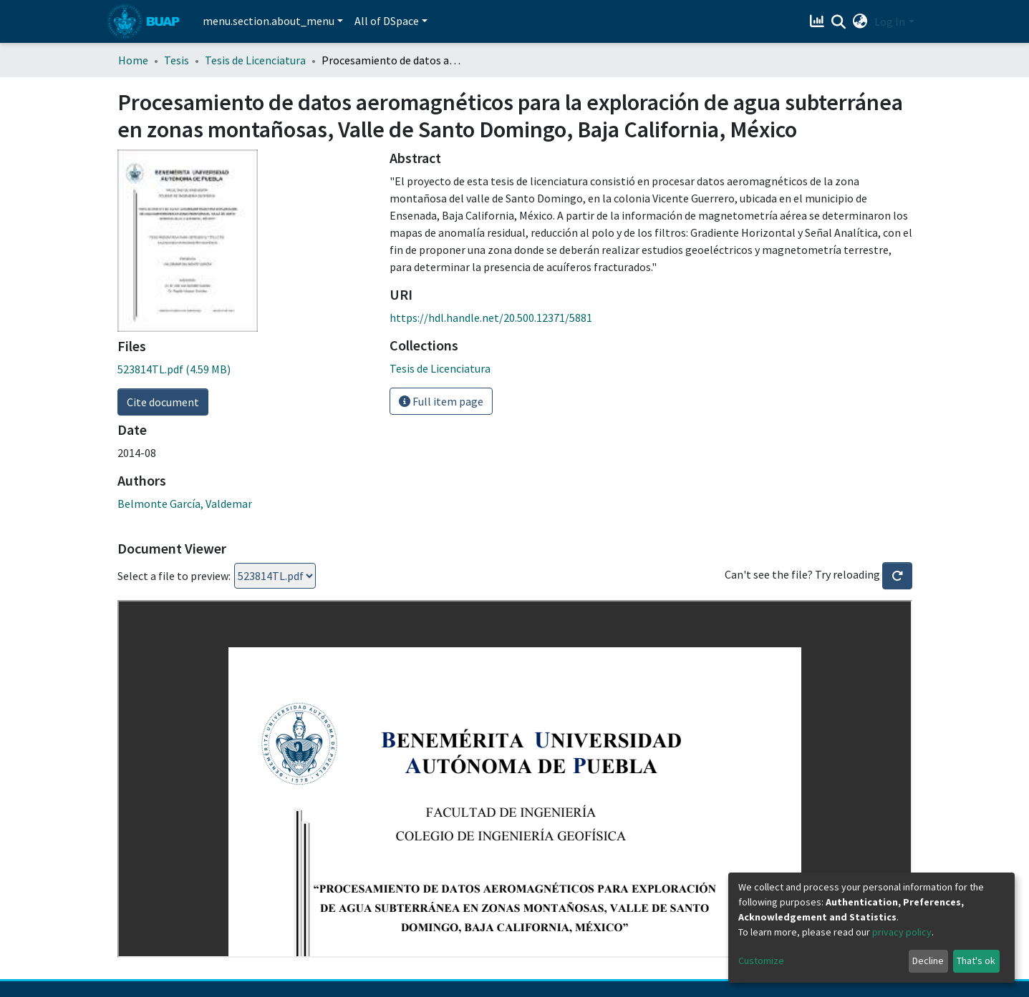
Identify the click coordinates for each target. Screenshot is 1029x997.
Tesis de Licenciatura (255, 60)
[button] (859, 21)
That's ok (976, 960)
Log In (889, 21)
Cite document (163, 402)
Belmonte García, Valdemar (184, 503)
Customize (761, 960)
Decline (928, 960)
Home (133, 60)
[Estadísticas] (818, 21)
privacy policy (902, 931)
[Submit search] (838, 22)
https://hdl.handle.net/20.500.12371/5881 (491, 317)
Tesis (176, 60)
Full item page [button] (441, 401)
